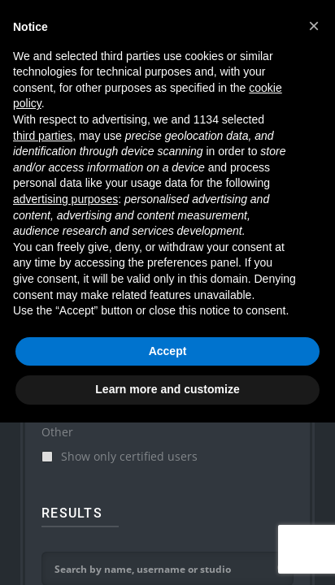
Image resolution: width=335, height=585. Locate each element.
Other (57, 432)
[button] (314, 26)
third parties (42, 135)
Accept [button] (168, 351)
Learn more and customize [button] (167, 389)
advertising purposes (65, 199)
